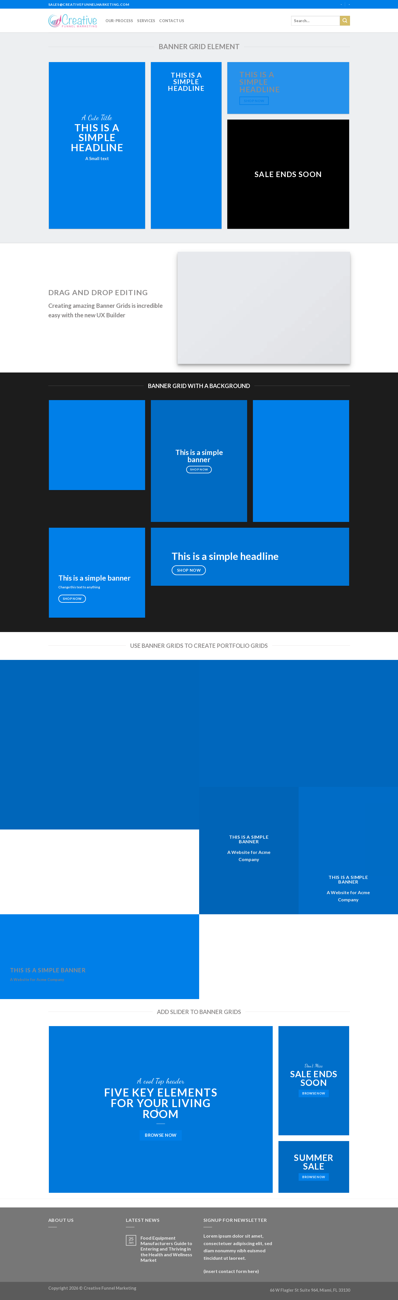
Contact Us (171, 20)
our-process (119, 20)
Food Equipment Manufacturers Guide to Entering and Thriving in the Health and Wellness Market (166, 1249)
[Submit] (345, 21)
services (146, 20)
